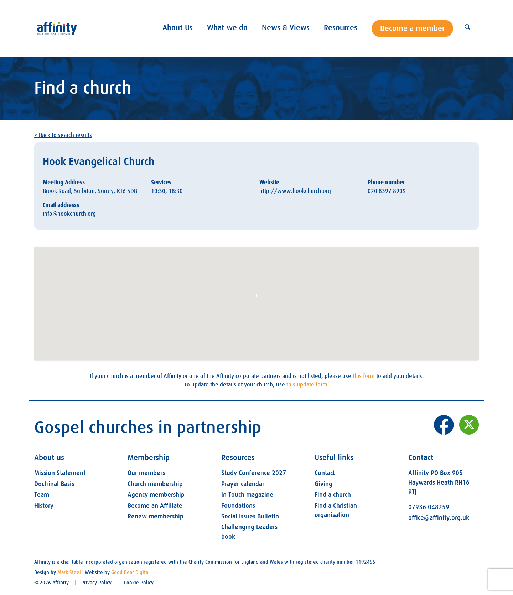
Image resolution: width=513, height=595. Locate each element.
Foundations (238, 505)
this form (364, 376)
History (43, 505)
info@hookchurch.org (69, 214)
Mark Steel (69, 572)
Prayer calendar (242, 484)
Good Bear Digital (130, 572)
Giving (323, 484)
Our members (146, 472)
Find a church (333, 494)
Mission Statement (60, 472)
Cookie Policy (139, 582)
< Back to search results (63, 135)
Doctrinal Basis (54, 484)
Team (41, 494)
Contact (325, 472)
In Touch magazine (247, 494)
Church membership (155, 484)
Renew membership (155, 516)
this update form (306, 384)
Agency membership (156, 494)
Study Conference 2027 (253, 472)
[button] (256, 297)
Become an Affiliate (155, 505)
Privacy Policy (96, 582)
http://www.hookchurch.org (295, 191)
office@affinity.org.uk (438, 517)
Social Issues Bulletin (250, 516)
